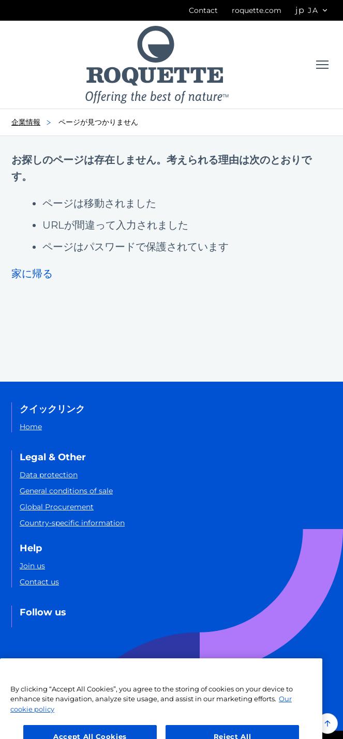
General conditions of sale (66, 490)
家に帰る (32, 273)
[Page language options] (312, 11)
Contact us (39, 581)
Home (31, 426)
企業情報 (34, 122)
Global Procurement (57, 506)
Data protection (49, 474)
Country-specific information (72, 522)
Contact (203, 10)
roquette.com (256, 10)
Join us (32, 565)
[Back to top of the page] (327, 723)
